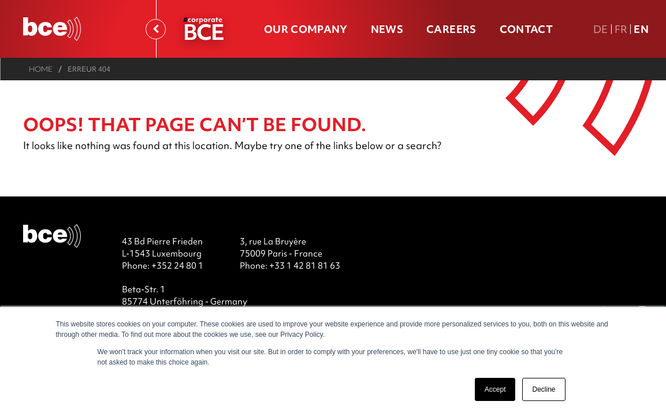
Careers (451, 29)
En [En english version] (641, 29)
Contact (526, 29)
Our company (306, 29)
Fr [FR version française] (621, 29)
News (387, 29)
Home (41, 69)
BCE (203, 31)
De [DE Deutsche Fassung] (600, 29)
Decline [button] (543, 389)
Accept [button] (495, 389)
